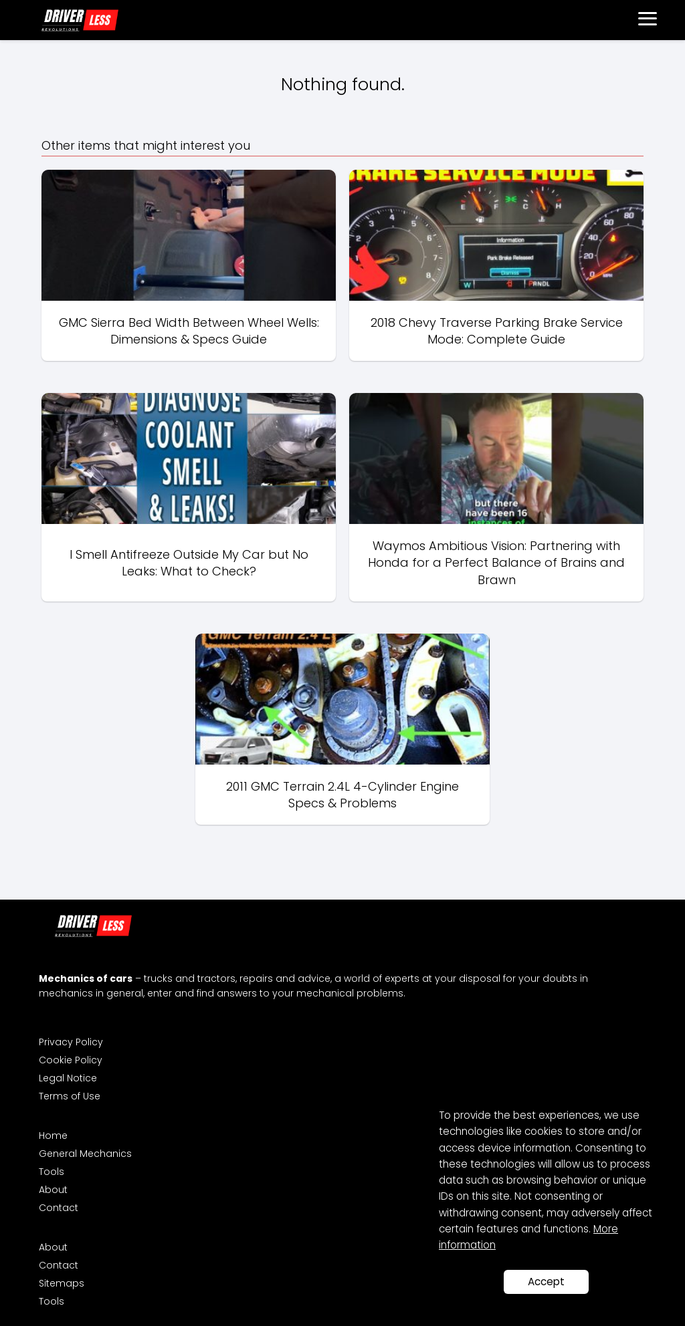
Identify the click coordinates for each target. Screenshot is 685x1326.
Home (53, 1135)
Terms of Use (69, 1096)
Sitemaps (61, 1283)
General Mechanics (85, 1153)
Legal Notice (68, 1078)
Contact (58, 1207)
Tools (51, 1171)
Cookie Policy (70, 1060)
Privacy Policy (71, 1042)
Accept (546, 1282)
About (53, 1189)
